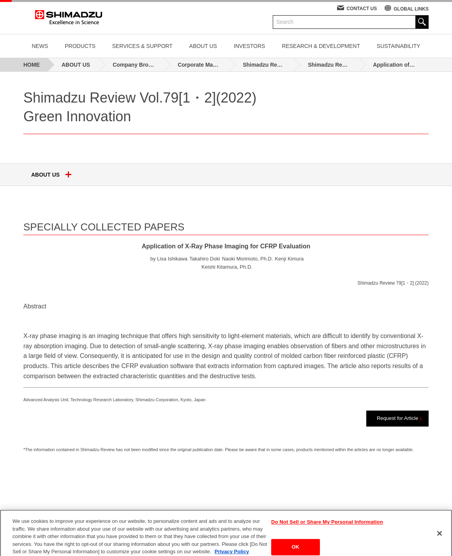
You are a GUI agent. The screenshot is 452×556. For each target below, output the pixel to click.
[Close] (439, 538)
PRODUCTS (80, 46)
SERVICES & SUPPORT (142, 46)
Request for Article (397, 418)
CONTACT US (361, 8)
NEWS (40, 46)
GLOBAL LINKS (411, 9)
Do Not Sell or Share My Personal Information (327, 526)
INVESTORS (249, 46)
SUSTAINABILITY (398, 46)
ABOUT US (203, 46)
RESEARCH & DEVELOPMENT (321, 46)
